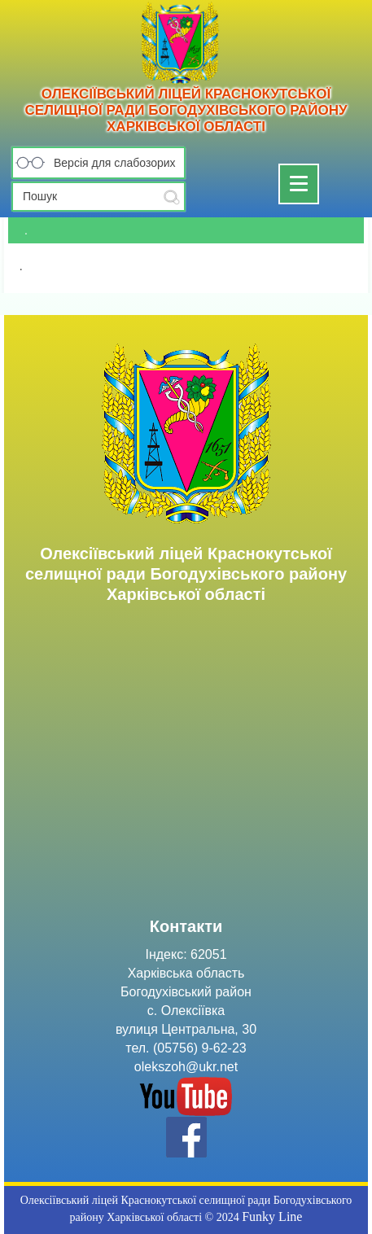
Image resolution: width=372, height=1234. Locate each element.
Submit (172, 197)
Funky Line (272, 1216)
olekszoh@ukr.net (186, 1067)
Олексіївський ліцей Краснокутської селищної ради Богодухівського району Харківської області (185, 110)
